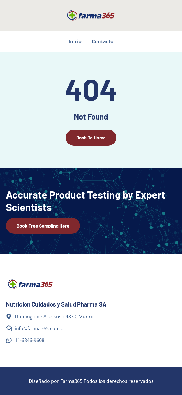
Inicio (75, 41)
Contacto (102, 41)
